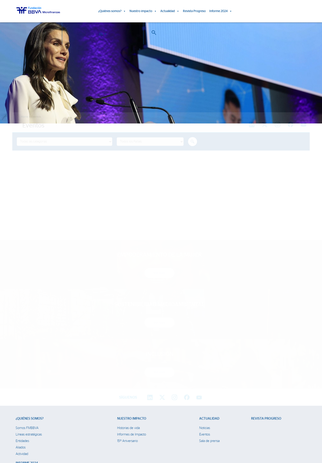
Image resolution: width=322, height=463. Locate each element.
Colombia (22, 396)
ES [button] (277, 12)
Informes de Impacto (131, 352)
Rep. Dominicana (27, 409)
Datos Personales (191, 442)
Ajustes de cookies (14, 450)
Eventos (204, 352)
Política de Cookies (153, 442)
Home (24, 116)
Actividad (22, 371)
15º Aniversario (127, 358)
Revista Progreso (194, 11)
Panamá (21, 422)
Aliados (20, 365)
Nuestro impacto (143, 11)
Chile (19, 416)
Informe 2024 (220, 11)
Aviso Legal (173, 442)
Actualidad (169, 11)
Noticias (204, 345)
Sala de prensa (209, 358)
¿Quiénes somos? (112, 11)
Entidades (22, 358)
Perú (19, 403)
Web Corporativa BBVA (215, 442)
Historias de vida (128, 345)
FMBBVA (22, 390)
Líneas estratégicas (29, 352)
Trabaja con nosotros (40, 437)
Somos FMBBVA (27, 345)
